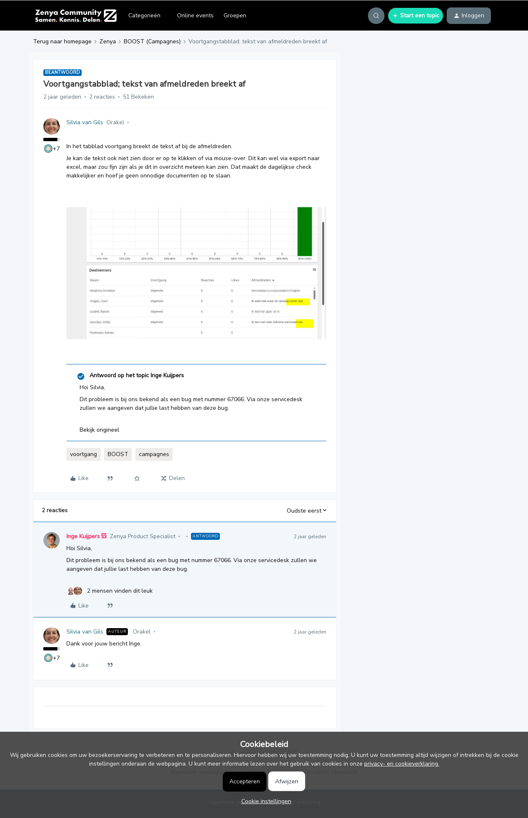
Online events (195, 15)
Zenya (107, 41)
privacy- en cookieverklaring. (401, 764)
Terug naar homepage (62, 41)
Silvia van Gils (84, 122)
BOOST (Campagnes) (152, 41)
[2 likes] (109, 590)
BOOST (118, 454)
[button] (415, 15)
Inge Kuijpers (83, 536)
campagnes (154, 454)
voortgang (83, 454)
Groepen (235, 15)
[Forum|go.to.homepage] (75, 15)
